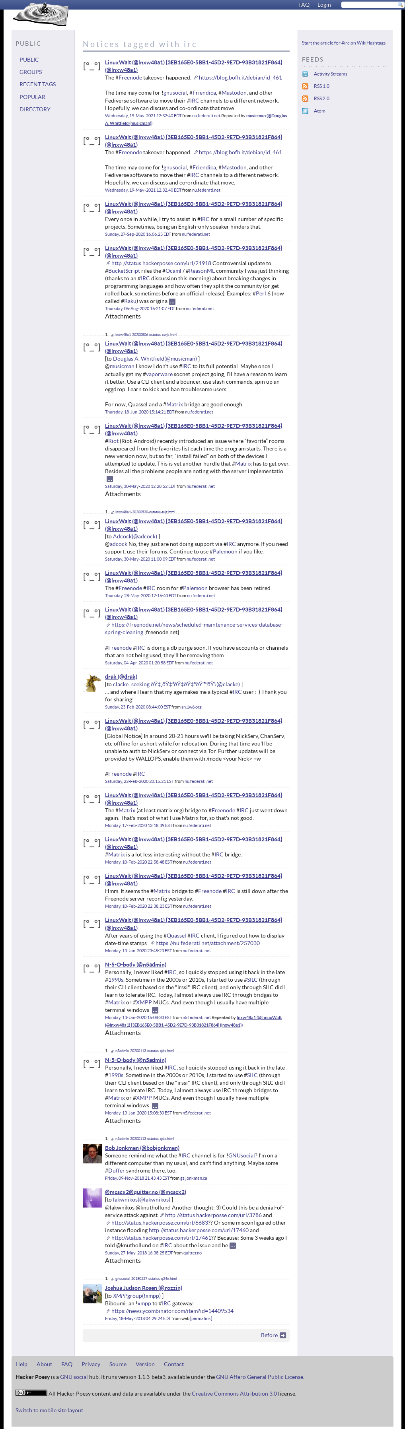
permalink (201, 1318)
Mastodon (234, 92)
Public (29, 59)
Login (324, 5)
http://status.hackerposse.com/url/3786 (213, 1215)
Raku (130, 301)
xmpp (144, 1303)
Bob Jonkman (122, 1148)
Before (269, 1335)
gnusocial (175, 92)
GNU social (74, 1377)
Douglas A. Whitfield (138, 358)
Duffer (116, 1170)
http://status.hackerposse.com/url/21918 (161, 263)
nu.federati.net (206, 115)
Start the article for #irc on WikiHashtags (344, 42)
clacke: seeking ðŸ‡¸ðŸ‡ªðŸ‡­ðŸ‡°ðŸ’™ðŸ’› (164, 684)
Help (21, 1364)
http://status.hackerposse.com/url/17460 (199, 1230)
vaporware (159, 374)
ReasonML (202, 271)
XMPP (144, 1002)
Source (118, 1364)
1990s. (116, 980)
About (44, 1364)
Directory (35, 109)
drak (111, 677)
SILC (252, 980)
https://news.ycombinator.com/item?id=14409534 (172, 1311)
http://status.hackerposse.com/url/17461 (161, 1238)
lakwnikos (125, 1199)
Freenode (130, 77)
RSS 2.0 (321, 98)
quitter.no (192, 1252)
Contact (174, 1364)
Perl (261, 293)
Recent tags (37, 84)
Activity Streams (330, 73)
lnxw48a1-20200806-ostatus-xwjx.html (146, 335)
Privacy (91, 1364)
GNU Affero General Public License (259, 1377)
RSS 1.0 (321, 86)
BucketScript (124, 271)
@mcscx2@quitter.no (131, 1192)
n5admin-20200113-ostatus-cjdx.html (144, 1051)
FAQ (304, 5)
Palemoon (225, 551)
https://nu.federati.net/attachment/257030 (208, 943)
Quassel (176, 935)
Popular (32, 97)
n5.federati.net (197, 1017)
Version (145, 1364)
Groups (30, 72)
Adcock (122, 536)
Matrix (174, 404)
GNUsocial (241, 1155)
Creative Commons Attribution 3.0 (234, 1393)
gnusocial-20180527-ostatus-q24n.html (146, 1279)
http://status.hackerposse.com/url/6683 (159, 1222)
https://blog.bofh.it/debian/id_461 (240, 77)
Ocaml (173, 271)
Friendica (204, 92)
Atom (319, 110)
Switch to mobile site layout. (50, 1410)
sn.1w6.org (191, 707)
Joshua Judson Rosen (131, 1288)
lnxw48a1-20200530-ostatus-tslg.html (145, 512)
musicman (122, 366)
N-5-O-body (120, 964)
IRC (194, 100)
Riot (113, 441)
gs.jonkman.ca (193, 1178)
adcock (118, 544)
